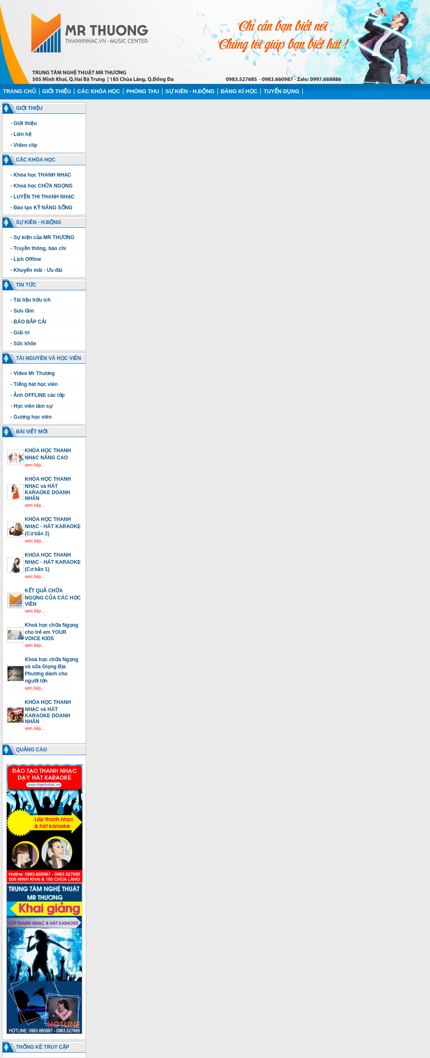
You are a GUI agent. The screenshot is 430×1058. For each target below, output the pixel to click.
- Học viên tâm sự (31, 406)
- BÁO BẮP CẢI (28, 322)
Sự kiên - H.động (190, 91)
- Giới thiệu (23, 123)
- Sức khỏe (23, 344)
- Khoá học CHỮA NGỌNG (41, 186)
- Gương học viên (31, 417)
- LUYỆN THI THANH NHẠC (42, 197)
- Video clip (23, 145)
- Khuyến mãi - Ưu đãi (36, 270)
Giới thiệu (56, 91)
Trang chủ (19, 91)
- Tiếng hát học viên (34, 384)
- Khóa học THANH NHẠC (40, 175)
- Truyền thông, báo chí (38, 248)
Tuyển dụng (281, 91)
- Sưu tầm (22, 311)
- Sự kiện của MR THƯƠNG (42, 237)
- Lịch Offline (25, 259)
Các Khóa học (98, 91)
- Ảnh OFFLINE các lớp (37, 395)
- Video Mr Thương (32, 373)
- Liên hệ (20, 134)
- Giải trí (20, 333)
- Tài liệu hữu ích (30, 300)
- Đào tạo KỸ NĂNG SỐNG (41, 208)
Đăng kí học (239, 91)
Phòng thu (142, 91)
